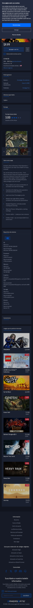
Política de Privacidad (12, 591)
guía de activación (16, 61)
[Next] (29, 152)
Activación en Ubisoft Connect (16, 562)
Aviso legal (16, 542)
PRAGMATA (7, 349)
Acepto (11, 591)
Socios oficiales (16, 523)
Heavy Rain (7, 478)
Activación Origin (16, 550)
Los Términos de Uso (16, 529)
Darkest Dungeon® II (10, 434)
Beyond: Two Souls (9, 456)
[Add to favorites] (27, 49)
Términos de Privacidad (16, 532)
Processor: (6, 253)
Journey (6, 500)
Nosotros (16, 520)
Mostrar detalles (16, 35)
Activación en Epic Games (16, 556)
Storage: (6, 289)
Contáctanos (16, 538)
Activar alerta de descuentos (14, 54)
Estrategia (19, 80)
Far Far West (7, 392)
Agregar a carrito (13, 49)
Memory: (6, 264)
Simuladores (26, 80)
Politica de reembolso (16, 535)
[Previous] (4, 152)
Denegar (16, 30)
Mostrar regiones (8, 68)
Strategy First (26, 88)
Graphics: (6, 275)
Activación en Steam (16, 553)
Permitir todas (16, 25)
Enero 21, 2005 (25, 83)
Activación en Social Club (16, 559)
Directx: (6, 300)
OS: (4, 242)
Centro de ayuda (16, 526)
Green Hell (7, 412)
